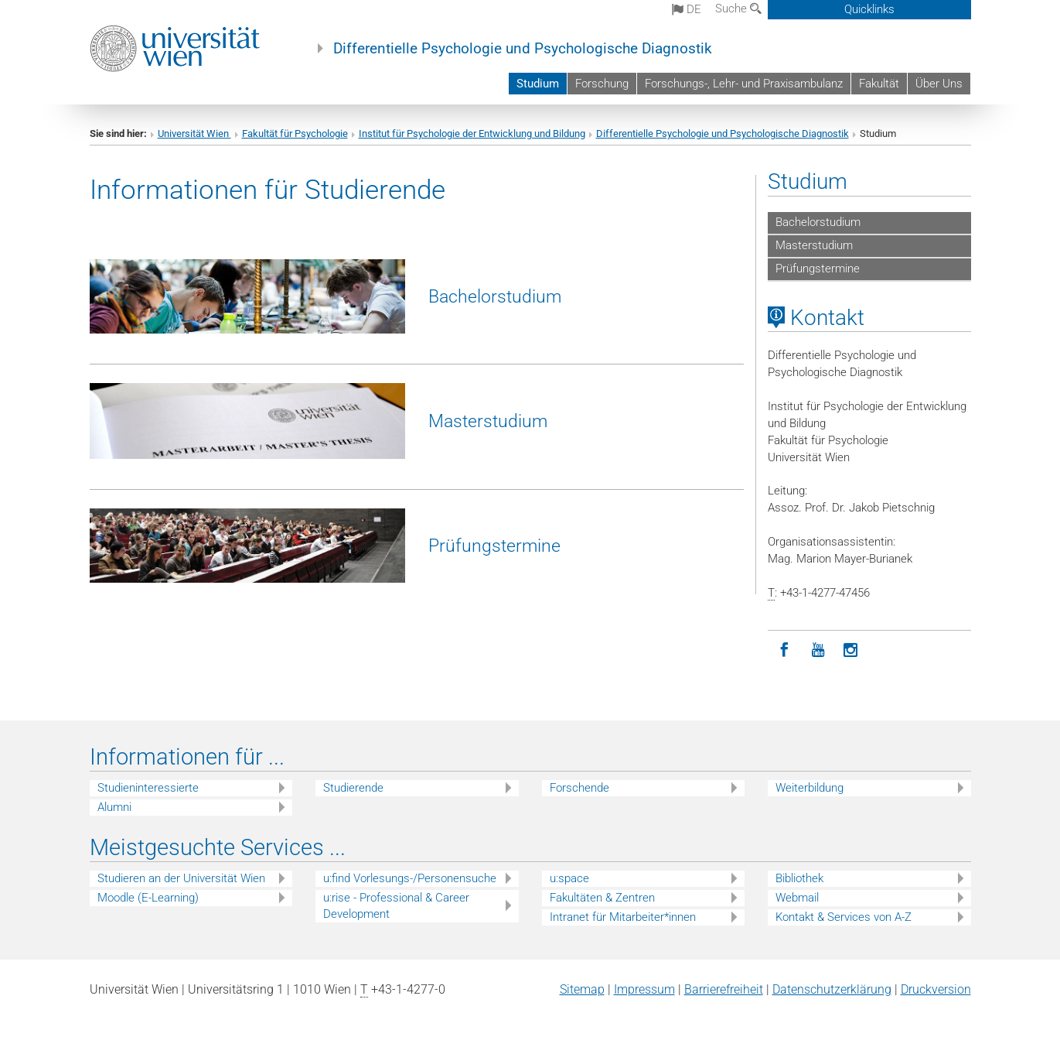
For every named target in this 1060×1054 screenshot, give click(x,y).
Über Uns (939, 84)
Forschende (579, 788)
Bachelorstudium (494, 296)
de (686, 9)
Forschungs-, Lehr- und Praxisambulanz (744, 84)
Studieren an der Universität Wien (181, 878)
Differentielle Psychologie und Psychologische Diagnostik (522, 48)
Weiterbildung (809, 788)
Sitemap (582, 989)
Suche (738, 8)
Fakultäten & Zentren (602, 898)
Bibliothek (799, 878)
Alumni (114, 807)
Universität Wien (194, 133)
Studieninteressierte (148, 788)
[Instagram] (850, 650)
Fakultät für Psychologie (295, 133)
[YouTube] (817, 650)
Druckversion (936, 989)
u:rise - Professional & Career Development (396, 906)
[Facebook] (784, 650)
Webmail (797, 898)
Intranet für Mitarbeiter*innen (623, 917)
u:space (569, 878)
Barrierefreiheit (723, 989)
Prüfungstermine (494, 545)
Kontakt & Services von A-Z (843, 917)
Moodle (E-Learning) (148, 898)
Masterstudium (487, 421)
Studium (537, 84)
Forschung (602, 84)
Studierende (353, 788)
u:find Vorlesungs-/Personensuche (409, 878)
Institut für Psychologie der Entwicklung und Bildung (472, 133)
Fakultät (879, 84)
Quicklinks (869, 9)
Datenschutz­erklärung (831, 989)
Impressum (644, 989)
